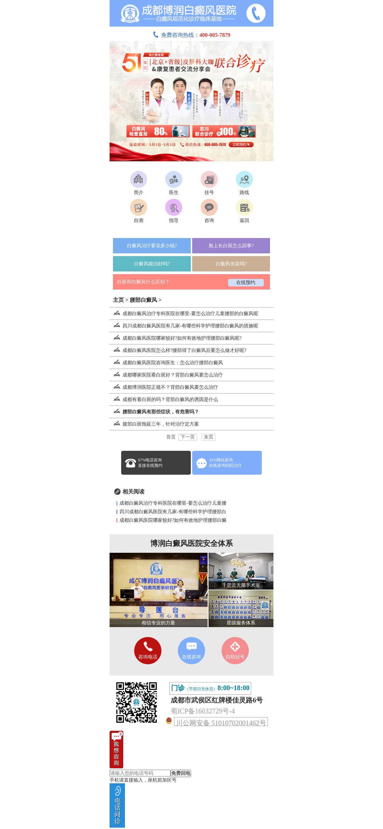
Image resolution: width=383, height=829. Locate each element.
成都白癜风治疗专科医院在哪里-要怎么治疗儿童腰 (172, 503)
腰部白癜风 (143, 300)
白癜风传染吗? (231, 263)
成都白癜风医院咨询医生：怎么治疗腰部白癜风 (166, 362)
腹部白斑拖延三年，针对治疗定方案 (154, 424)
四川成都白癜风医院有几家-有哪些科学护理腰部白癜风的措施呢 (184, 325)
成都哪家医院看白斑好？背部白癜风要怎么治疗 (166, 375)
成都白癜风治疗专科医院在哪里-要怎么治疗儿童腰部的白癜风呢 (184, 313)
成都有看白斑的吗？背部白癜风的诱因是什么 (164, 399)
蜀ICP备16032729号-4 (203, 711)
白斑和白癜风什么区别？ (143, 281)
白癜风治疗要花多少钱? (152, 245)
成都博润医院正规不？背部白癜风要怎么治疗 (164, 387)
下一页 (188, 437)
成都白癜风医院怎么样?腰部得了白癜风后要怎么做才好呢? (178, 350)
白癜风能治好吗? (152, 263)
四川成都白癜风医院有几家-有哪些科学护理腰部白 (172, 511)
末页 (208, 437)
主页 (118, 300)
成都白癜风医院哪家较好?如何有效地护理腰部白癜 (173, 520)
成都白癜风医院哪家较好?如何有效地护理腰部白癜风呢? (175, 338)
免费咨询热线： (191, 35)
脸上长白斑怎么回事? (231, 245)
